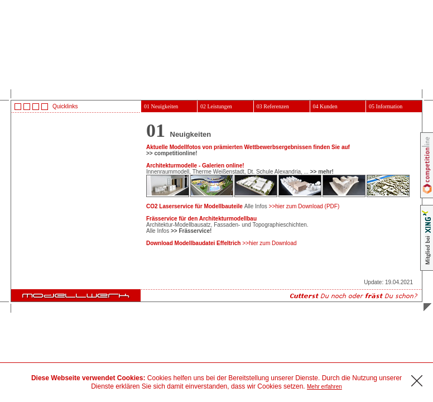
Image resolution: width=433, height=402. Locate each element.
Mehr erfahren (324, 387)
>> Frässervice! (191, 231)
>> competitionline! (172, 153)
